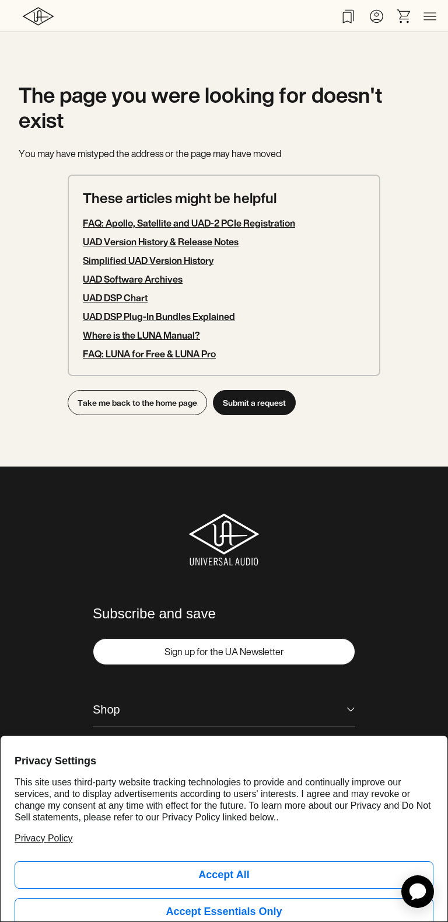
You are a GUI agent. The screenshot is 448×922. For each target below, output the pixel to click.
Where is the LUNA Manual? (141, 335)
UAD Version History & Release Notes (161, 242)
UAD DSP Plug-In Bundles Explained (159, 316)
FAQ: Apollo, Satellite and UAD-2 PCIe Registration (189, 223)
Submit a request (254, 402)
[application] (417, 891)
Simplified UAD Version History (148, 260)
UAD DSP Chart (115, 298)
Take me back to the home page (137, 402)
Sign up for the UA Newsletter (224, 652)
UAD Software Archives (133, 279)
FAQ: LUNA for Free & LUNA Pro (149, 354)
